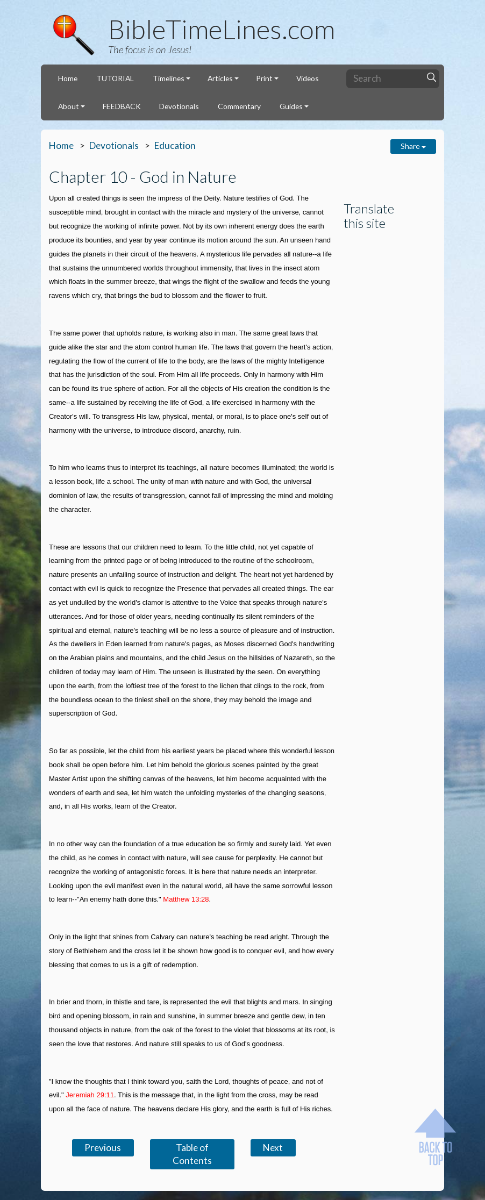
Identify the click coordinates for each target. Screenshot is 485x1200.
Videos (307, 78)
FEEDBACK (122, 106)
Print (264, 78)
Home (67, 78)
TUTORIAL (115, 78)
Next (273, 1147)
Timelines (168, 78)
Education (175, 145)
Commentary (239, 106)
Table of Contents (192, 1154)
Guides (291, 106)
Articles (220, 78)
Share (413, 146)
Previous (102, 1147)
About (68, 106)
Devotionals (179, 106)
